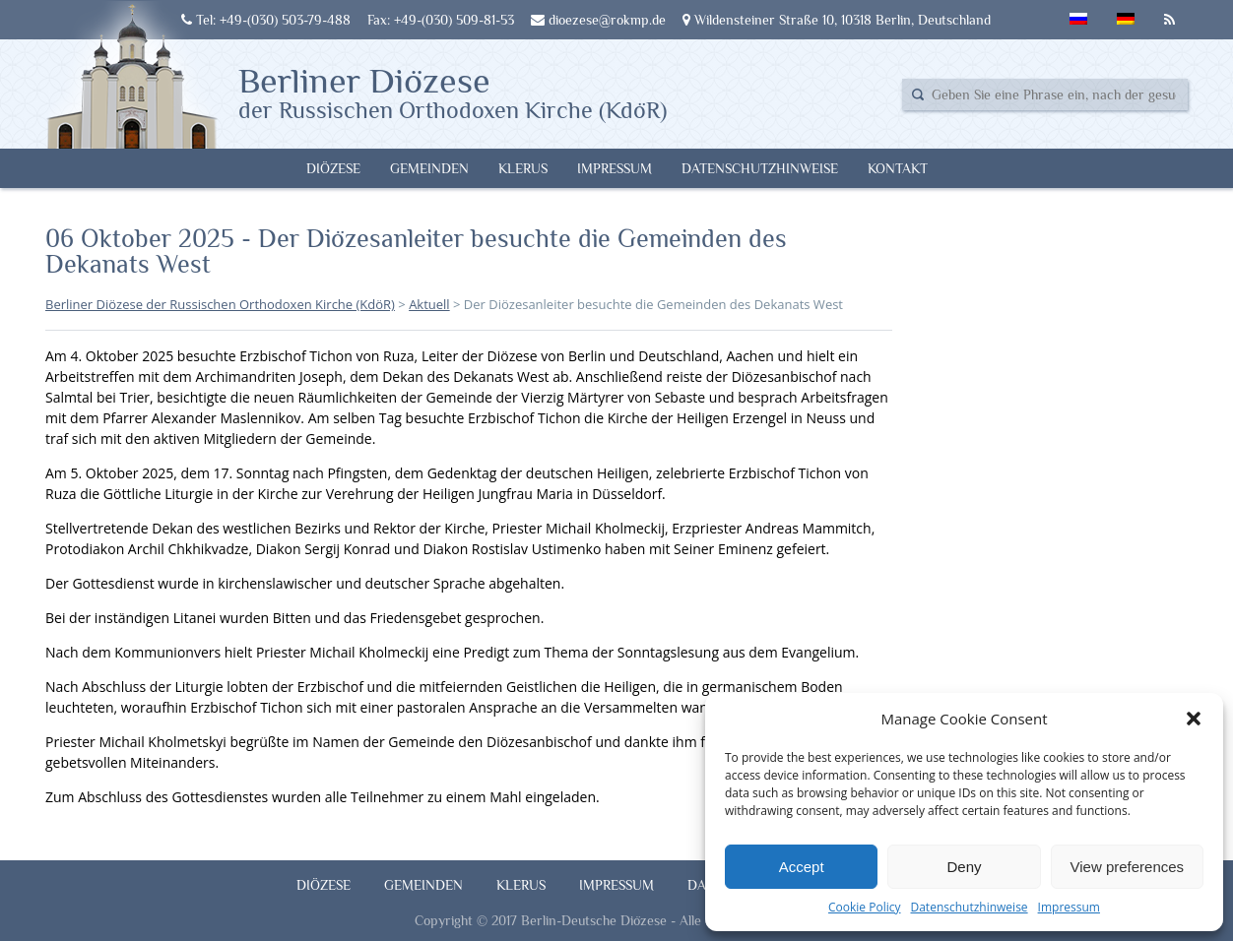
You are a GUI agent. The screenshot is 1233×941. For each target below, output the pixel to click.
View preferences (1128, 866)
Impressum (1069, 907)
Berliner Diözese (452, 91)
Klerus (523, 168)
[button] (1193, 718)
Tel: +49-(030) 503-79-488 (266, 20)
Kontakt (898, 168)
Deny (963, 866)
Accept (801, 866)
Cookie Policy (864, 907)
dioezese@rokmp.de (598, 20)
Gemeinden (429, 168)
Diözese (333, 168)
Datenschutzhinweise (968, 907)
